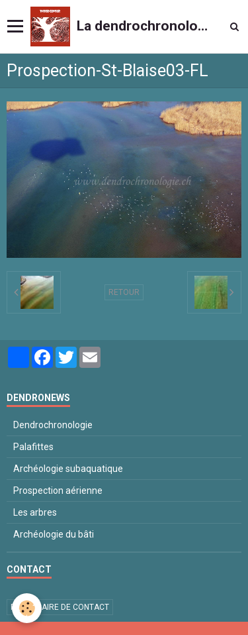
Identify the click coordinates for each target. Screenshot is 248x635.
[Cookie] (27, 608)
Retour (124, 292)
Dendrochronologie (53, 425)
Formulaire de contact (60, 607)
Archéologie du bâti (53, 534)
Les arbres (35, 512)
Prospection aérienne (58, 490)
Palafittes (33, 446)
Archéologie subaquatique (68, 468)
